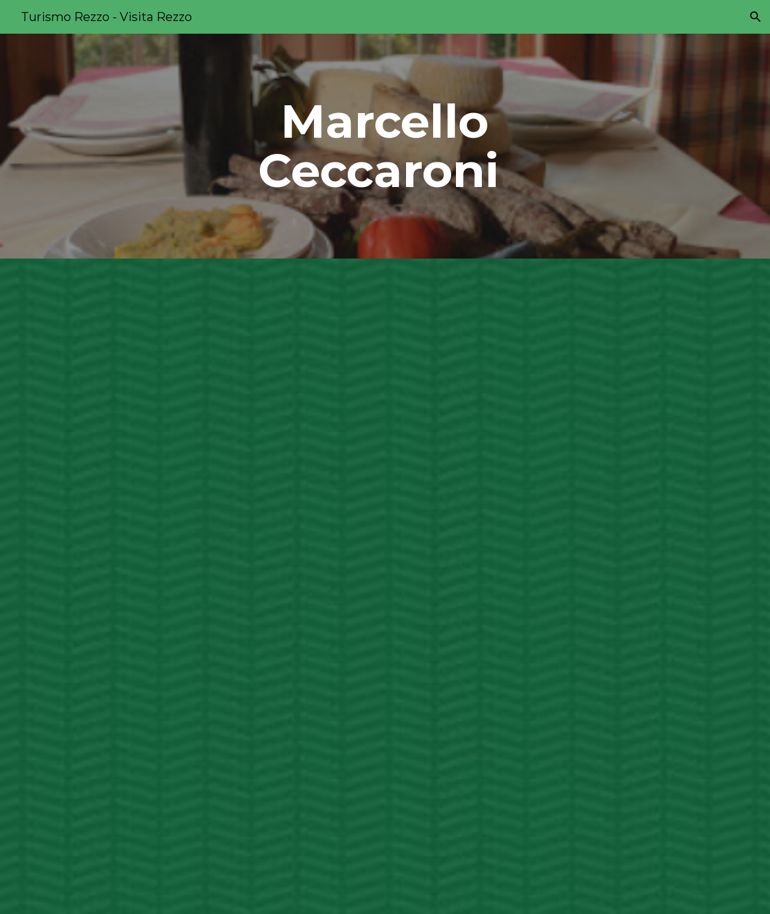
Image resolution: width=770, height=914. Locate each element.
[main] (385, 146)
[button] (755, 16)
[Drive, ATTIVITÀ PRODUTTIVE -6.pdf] (355, 586)
